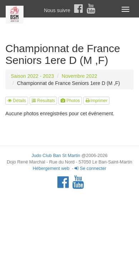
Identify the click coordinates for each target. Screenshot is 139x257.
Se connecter (90, 168)
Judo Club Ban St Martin (55, 155)
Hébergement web (51, 168)
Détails (16, 100)
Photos (70, 100)
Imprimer (97, 100)
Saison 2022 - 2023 (32, 76)
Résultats (43, 100)
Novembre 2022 (79, 76)
